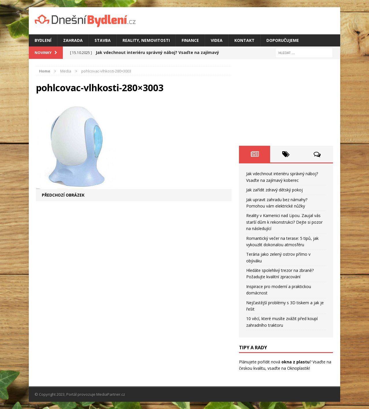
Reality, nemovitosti (146, 40)
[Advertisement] (286, 102)
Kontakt (244, 40)
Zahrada (73, 40)
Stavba (103, 40)
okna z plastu (295, 362)
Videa (217, 40)
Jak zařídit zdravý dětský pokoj (274, 190)
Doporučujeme (282, 40)
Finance (190, 40)
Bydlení (43, 40)
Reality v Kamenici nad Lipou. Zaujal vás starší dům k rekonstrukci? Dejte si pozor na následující (284, 222)
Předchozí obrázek (63, 195)
